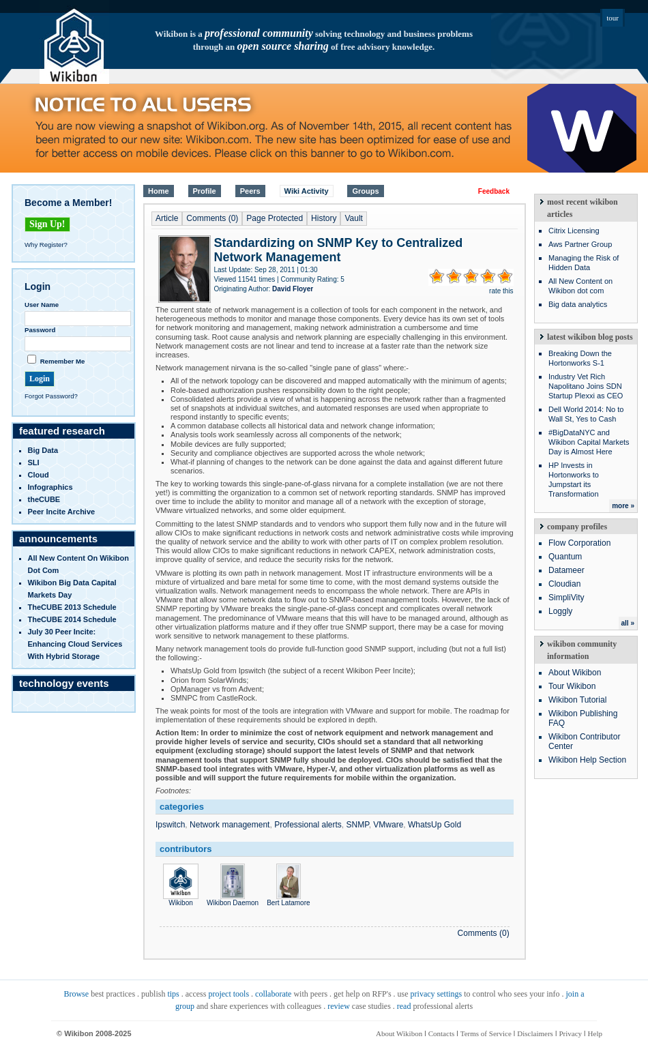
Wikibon (180, 899)
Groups (365, 191)
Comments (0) (212, 218)
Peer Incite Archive (61, 512)
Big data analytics (577, 304)
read (404, 1006)
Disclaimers (535, 1033)
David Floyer (292, 289)
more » (623, 506)
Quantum (565, 556)
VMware (388, 824)
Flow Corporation (579, 543)
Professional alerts (308, 824)
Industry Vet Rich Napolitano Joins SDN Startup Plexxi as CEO (585, 386)
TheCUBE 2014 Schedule (72, 619)
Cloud (38, 475)
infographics (50, 487)
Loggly (560, 611)
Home (158, 191)
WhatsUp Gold (434, 824)
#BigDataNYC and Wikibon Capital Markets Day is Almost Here (589, 442)
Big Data (43, 450)
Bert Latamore (288, 899)
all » (627, 623)
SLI (34, 462)
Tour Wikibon (571, 686)
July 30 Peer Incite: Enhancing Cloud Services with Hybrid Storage (75, 644)
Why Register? (46, 244)
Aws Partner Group (580, 244)
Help (595, 1033)
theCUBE (44, 499)
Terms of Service (486, 1033)
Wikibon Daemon (233, 899)
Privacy (570, 1033)
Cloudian (564, 584)
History (323, 218)
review (338, 1006)
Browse (76, 994)
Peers (250, 191)
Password (40, 330)
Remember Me (62, 361)
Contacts (441, 1033)
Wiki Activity (306, 191)
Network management (229, 824)
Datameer (566, 570)
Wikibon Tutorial (577, 700)
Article (167, 218)
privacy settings (436, 994)
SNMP (358, 824)
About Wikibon (574, 672)
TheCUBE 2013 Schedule (72, 607)
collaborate (273, 994)
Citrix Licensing (574, 230)
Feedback (494, 191)
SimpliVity (566, 597)
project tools (228, 994)
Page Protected (274, 218)
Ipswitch (170, 824)
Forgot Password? (51, 396)
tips (173, 994)
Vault (353, 218)
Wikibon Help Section (587, 760)
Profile (204, 191)
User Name (42, 304)
